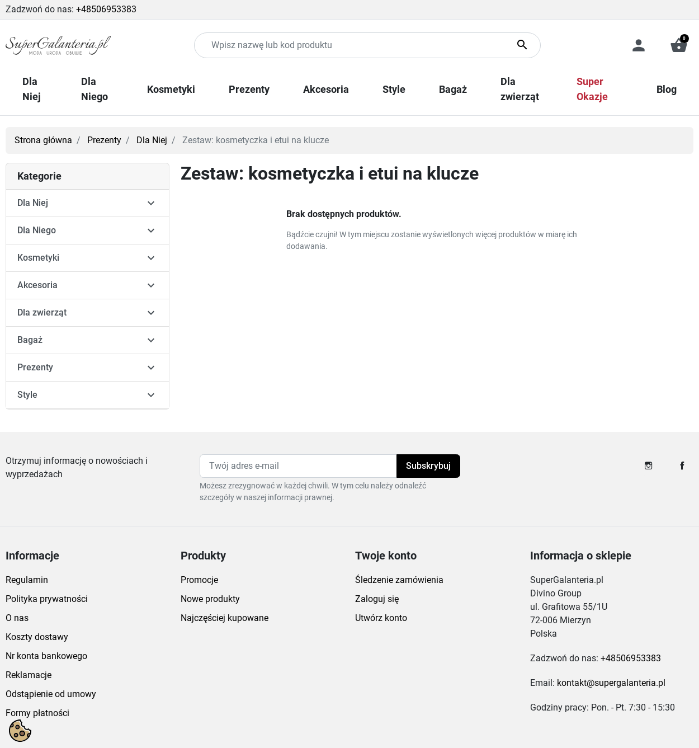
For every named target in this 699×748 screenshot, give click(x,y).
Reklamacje (28, 675)
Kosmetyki (38, 257)
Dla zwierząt (42, 312)
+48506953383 (106, 9)
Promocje (199, 580)
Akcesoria (37, 285)
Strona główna (43, 140)
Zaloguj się (377, 599)
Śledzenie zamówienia (399, 580)
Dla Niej (151, 140)
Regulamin (27, 580)
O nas (17, 618)
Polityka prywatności (47, 599)
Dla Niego (36, 230)
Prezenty (104, 140)
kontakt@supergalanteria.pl (611, 683)
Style (27, 394)
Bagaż (29, 340)
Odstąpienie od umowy (51, 694)
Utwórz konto (381, 618)
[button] (678, 45)
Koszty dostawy (37, 637)
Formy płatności (37, 713)
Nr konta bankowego (46, 656)
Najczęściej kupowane (224, 618)
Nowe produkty (210, 599)
